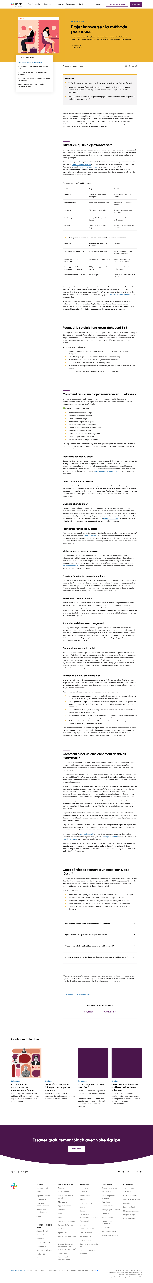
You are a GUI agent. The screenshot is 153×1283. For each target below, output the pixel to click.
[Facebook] (128, 1172)
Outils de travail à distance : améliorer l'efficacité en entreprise (126, 1087)
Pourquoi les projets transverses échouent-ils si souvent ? (88, 923)
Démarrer (136, 4)
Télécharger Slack (18, 1270)
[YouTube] (136, 1172)
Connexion (100, 4)
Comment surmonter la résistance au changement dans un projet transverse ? (96, 957)
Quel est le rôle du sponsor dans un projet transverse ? (87, 935)
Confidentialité (33, 1270)
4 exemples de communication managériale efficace (22, 1087)
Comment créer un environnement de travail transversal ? (34, 79)
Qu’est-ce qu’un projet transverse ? (30, 62)
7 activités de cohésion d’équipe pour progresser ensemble (57, 1087)
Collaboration (77, 21)
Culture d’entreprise (82, 995)
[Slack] (16, 4)
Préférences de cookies (57, 1270)
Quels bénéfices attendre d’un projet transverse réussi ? (31, 85)
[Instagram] (123, 1172)
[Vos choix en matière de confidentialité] (81, 1270)
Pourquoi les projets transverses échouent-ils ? (33, 67)
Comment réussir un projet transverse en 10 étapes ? (32, 73)
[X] (132, 1172)
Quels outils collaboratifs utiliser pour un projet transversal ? (89, 946)
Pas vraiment (110, 1012)
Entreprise (69, 995)
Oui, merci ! (89, 1012)
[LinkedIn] (119, 1172)
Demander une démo (117, 4)
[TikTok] (141, 1172)
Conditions (44, 1270)
